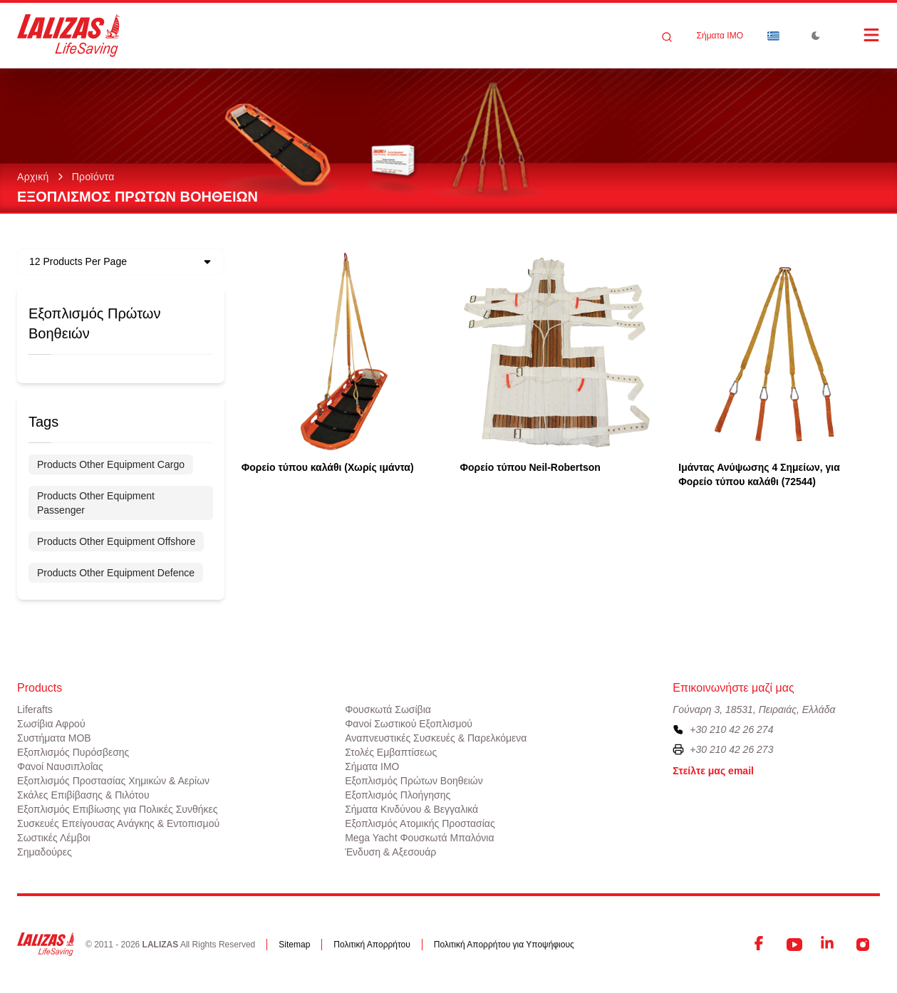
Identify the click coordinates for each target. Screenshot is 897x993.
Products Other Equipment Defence (116, 572)
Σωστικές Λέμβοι (53, 837)
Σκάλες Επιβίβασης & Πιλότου (83, 795)
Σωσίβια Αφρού (51, 723)
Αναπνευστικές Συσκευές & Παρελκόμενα (436, 738)
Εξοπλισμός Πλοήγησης (397, 795)
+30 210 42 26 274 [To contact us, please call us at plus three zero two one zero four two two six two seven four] (731, 729)
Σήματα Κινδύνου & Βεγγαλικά (411, 809)
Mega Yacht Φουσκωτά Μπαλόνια (419, 837)
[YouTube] (794, 944)
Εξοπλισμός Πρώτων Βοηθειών (414, 780)
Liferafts (35, 709)
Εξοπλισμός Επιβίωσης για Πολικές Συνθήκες (117, 809)
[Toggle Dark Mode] (816, 35)
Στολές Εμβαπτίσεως (391, 752)
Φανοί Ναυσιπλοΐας (60, 766)
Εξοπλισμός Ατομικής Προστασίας (420, 823)
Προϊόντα (93, 176)
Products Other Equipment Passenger (96, 503)
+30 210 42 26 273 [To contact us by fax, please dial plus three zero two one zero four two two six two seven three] (731, 749)
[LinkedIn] (829, 944)
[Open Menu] (857, 35)
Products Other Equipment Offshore (116, 541)
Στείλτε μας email (713, 770)
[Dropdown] (773, 35)
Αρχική (33, 176)
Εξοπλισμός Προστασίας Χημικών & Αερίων (113, 780)
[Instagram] (863, 944)
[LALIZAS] (68, 36)
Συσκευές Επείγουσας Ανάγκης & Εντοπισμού (118, 823)
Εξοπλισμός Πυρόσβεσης (73, 752)
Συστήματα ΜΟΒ (54, 738)
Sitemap (294, 945)
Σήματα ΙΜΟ (720, 36)
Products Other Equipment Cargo (111, 464)
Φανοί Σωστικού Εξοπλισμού (408, 723)
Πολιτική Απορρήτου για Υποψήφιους (504, 945)
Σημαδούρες (44, 852)
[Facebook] (760, 944)
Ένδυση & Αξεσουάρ (390, 852)
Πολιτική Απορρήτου (371, 945)
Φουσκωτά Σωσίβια (388, 709)
